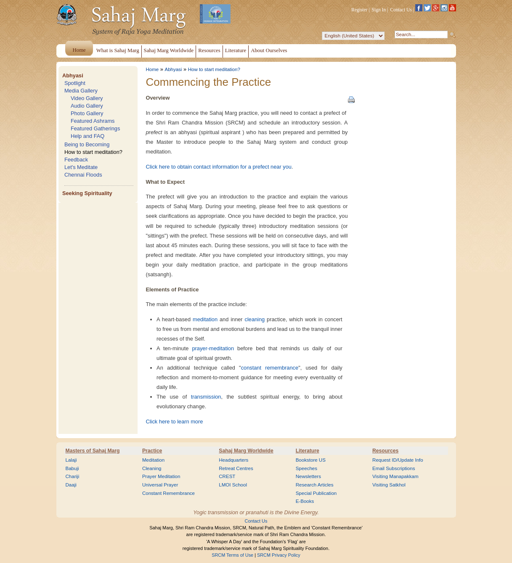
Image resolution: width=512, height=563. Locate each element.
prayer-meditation (213, 348)
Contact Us (401, 9)
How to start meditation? (93, 152)
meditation (205, 319)
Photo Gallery (87, 113)
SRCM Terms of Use (232, 555)
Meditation (153, 460)
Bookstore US (311, 460)
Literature (307, 451)
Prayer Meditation (161, 476)
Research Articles (315, 484)
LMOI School (233, 484)
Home (152, 69)
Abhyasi (72, 75)
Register (359, 9)
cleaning (255, 319)
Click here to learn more (174, 421)
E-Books (305, 501)
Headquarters (233, 460)
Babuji (72, 468)
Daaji (71, 484)
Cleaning (152, 468)
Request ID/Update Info (397, 460)
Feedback (76, 159)
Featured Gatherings (95, 128)
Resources (385, 451)
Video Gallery (87, 98)
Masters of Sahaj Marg (93, 451)
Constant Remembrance (168, 493)
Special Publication (316, 493)
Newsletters (308, 476)
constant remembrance (269, 368)
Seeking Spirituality (87, 193)
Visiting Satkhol (389, 484)
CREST (227, 476)
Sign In (379, 9)
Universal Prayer (160, 484)
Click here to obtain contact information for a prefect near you (219, 167)
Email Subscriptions (393, 468)
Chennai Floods (83, 175)
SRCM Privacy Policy (278, 555)
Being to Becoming (86, 144)
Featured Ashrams (93, 121)
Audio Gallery (87, 106)
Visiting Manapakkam (395, 476)
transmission (206, 397)
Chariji (73, 476)
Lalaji (71, 460)
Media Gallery (81, 90)
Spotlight (74, 83)
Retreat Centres (236, 468)
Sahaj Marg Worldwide (246, 451)
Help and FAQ (87, 136)
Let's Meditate (81, 167)
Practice (152, 451)
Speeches (306, 468)
